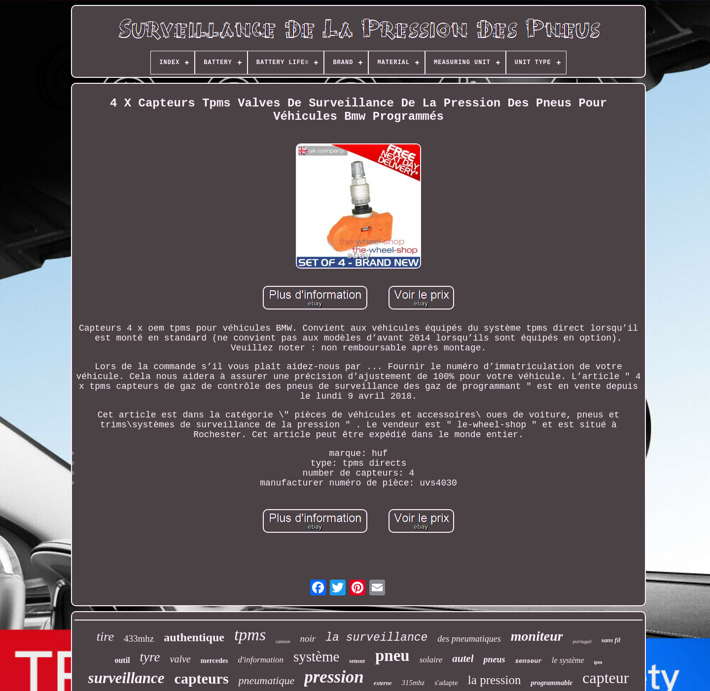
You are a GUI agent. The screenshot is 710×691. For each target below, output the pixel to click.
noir (308, 638)
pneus (494, 659)
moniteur (537, 636)
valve (180, 659)
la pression (494, 680)
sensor (357, 660)
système (316, 656)
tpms (250, 634)
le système (568, 660)
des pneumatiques (468, 639)
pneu (392, 655)
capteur (605, 678)
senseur (528, 661)
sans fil (611, 640)
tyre (150, 657)
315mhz (413, 683)
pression (334, 677)
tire (105, 636)
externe (383, 683)
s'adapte (446, 683)
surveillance (126, 678)
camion (283, 641)
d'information (260, 659)
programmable (551, 683)
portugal (582, 641)
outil (122, 660)
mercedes (214, 660)
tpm (598, 662)
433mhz (139, 638)
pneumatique (267, 680)
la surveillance (376, 637)
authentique (194, 637)
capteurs (202, 678)
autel (462, 658)
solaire (431, 659)
